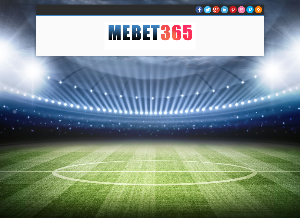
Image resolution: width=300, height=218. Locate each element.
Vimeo (250, 9)
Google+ (216, 9)
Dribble (241, 9)
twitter (207, 9)
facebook (199, 9)
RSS (258, 9)
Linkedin (224, 9)
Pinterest (233, 9)
